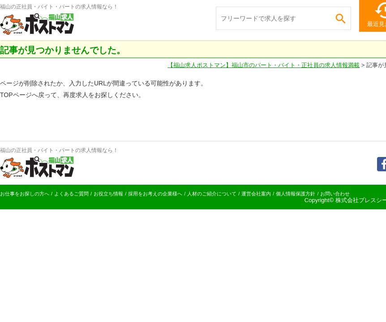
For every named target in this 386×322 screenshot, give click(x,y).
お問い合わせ (335, 193)
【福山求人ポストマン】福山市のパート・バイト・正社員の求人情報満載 (263, 65)
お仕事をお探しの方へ (24, 193)
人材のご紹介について (211, 193)
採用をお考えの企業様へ (155, 193)
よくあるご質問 (71, 193)
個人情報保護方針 (295, 193)
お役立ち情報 (108, 193)
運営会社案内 (256, 193)
